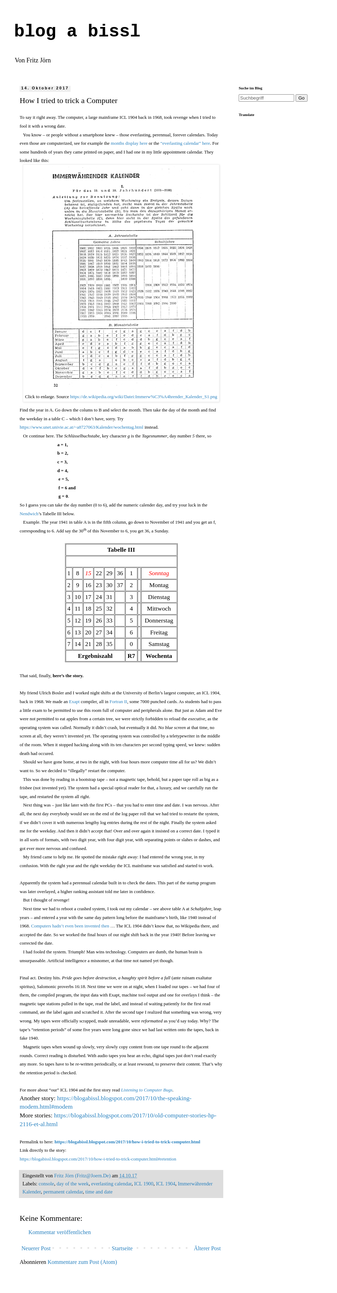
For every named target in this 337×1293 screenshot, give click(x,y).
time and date (99, 1192)
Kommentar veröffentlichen (59, 1232)
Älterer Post (207, 1248)
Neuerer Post (36, 1248)
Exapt (74, 701)
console (46, 1183)
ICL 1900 (143, 1183)
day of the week (73, 1183)
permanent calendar (62, 1192)
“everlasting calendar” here (185, 143)
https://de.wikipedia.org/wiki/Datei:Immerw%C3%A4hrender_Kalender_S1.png (143, 396)
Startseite (122, 1248)
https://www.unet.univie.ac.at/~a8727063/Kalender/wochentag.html (81, 427)
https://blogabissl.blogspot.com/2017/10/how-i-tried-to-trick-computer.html (127, 1141)
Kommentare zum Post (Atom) (82, 1262)
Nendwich (29, 513)
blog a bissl (77, 32)
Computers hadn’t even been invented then (70, 925)
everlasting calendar (111, 1183)
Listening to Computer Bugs (146, 1090)
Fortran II (118, 701)
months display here (129, 143)
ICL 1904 (165, 1183)
